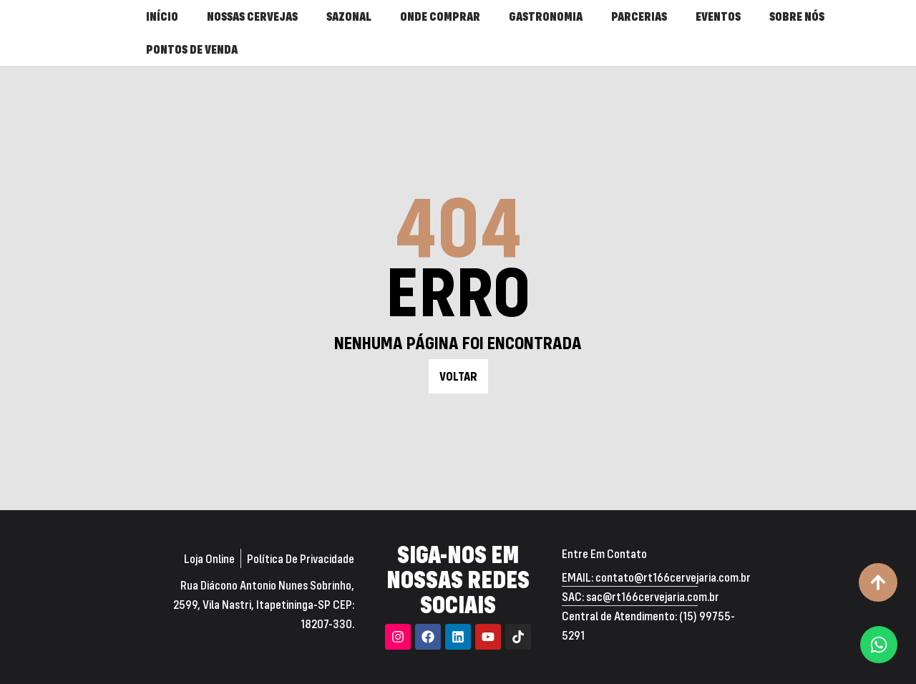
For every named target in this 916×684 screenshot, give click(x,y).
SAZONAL (348, 16)
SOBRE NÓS (796, 16)
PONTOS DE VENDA (192, 49)
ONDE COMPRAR (440, 16)
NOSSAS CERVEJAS (252, 16)
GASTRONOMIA (546, 16)
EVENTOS (718, 16)
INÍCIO (162, 16)
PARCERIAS (639, 16)
